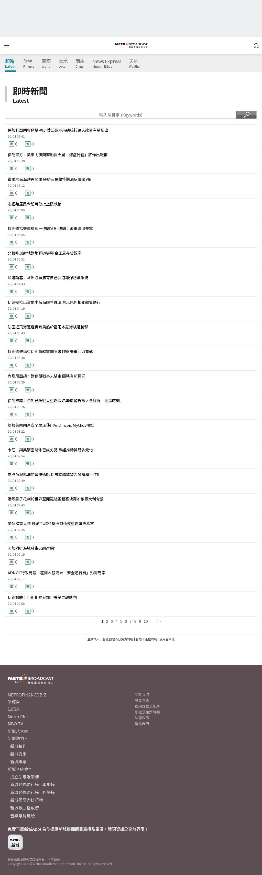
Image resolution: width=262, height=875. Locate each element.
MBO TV (15, 724)
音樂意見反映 (22, 815)
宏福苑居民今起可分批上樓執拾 (34, 203)
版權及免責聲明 (147, 711)
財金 (28, 63)
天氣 (134, 63)
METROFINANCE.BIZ (27, 695)
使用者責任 (167, 639)
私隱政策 (142, 717)
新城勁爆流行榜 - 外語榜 (32, 792)
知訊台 (14, 709)
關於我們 (142, 694)
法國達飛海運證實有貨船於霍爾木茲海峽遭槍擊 (48, 326)
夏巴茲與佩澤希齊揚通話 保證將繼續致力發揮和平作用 (54, 474)
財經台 (14, 702)
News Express (106, 63)
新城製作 (18, 746)
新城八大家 (18, 731)
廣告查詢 (142, 700)
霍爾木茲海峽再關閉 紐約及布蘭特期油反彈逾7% (49, 179)
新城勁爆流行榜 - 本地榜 (32, 784)
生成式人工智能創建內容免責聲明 (110, 639)
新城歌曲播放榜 (24, 808)
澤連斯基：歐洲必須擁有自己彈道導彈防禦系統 (48, 277)
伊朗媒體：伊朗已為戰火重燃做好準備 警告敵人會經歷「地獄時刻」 (66, 400)
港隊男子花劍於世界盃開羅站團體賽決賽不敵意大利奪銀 (56, 499)
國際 (46, 63)
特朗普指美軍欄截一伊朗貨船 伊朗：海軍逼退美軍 (50, 228)
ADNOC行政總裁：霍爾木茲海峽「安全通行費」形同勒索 (56, 572)
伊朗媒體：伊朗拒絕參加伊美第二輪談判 (42, 597)
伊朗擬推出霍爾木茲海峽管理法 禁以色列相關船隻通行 (54, 302)
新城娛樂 (18, 761)
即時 (10, 63)
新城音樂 (18, 754)
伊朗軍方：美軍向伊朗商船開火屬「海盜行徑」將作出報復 (57, 154)
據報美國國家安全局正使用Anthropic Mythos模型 (51, 425)
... (152, 621)
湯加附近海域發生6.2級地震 (31, 548)
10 (146, 621)
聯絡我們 (142, 723)
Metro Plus (18, 716)
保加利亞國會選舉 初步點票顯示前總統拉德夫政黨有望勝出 (58, 130)
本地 (63, 63)
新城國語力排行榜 (26, 800)
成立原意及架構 (24, 777)
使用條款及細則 (147, 706)
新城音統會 (18, 769)
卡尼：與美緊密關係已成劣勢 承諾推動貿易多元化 (50, 449)
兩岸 (80, 63)
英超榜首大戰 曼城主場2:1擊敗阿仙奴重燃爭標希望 (51, 523)
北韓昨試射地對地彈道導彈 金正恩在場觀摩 (44, 253)
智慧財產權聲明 (146, 639)
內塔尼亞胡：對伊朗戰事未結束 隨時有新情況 (46, 376)
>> (158, 621)
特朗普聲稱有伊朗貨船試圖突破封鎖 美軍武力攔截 (50, 351)
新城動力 (16, 738)
